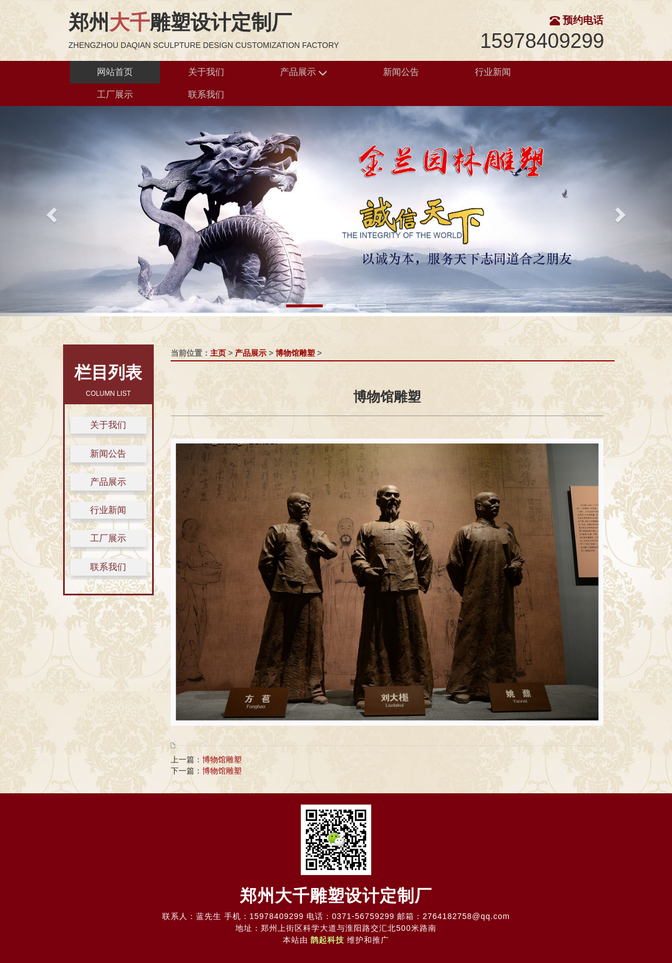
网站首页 (115, 72)
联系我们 (206, 94)
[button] (50, 211)
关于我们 (206, 72)
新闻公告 (401, 72)
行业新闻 (493, 72)
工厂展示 (115, 94)
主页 (218, 352)
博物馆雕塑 (295, 352)
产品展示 (303, 72)
